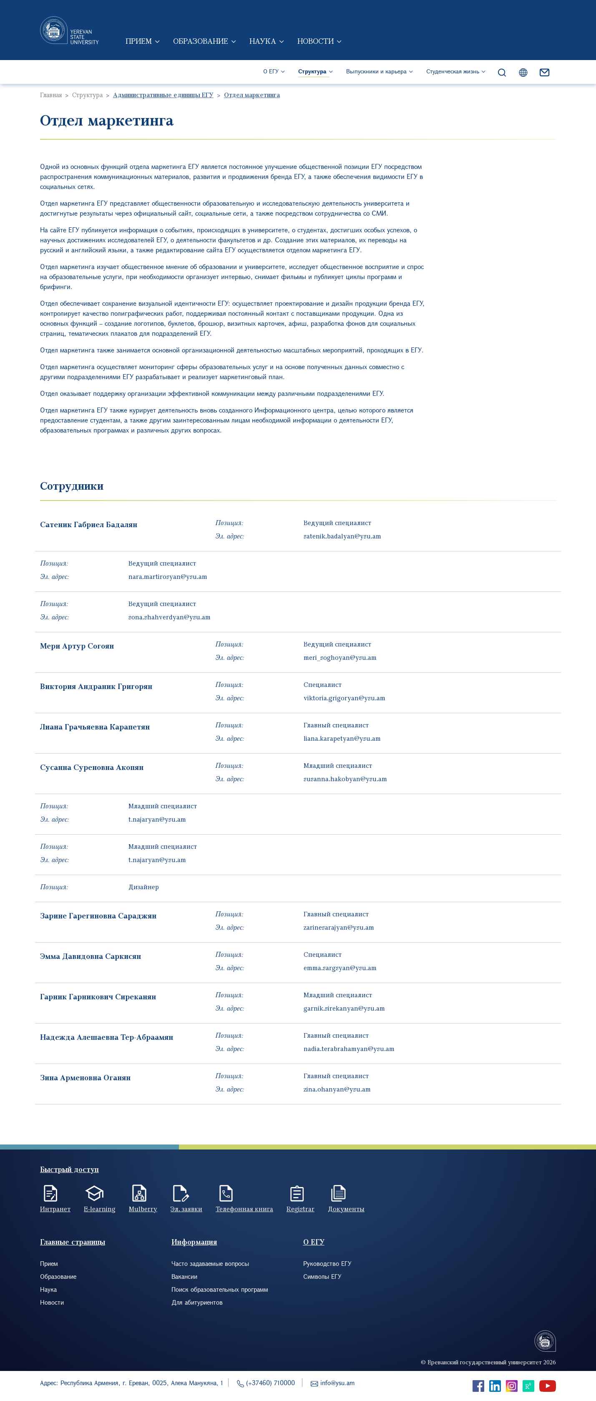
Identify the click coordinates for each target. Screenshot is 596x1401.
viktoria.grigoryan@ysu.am (344, 697)
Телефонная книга (244, 1208)
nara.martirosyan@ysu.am (167, 576)
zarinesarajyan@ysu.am (339, 927)
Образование (200, 41)
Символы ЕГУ (322, 1276)
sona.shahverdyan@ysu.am (169, 616)
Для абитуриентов (197, 1302)
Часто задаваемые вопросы (210, 1263)
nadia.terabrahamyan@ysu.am (349, 1048)
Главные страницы (72, 1242)
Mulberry (143, 1208)
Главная (51, 95)
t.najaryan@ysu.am (157, 819)
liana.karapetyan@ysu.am (342, 738)
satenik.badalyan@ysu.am (342, 536)
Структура (312, 71)
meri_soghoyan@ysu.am (340, 657)
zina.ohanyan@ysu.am (337, 1089)
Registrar (300, 1208)
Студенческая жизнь (452, 71)
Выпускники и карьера (376, 71)
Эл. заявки (186, 1208)
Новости (315, 41)
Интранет (55, 1208)
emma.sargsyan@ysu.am (340, 967)
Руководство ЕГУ (327, 1263)
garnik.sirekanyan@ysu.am (344, 1008)
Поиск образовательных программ (219, 1289)
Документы (346, 1208)
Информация (194, 1242)
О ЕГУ (271, 71)
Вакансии (184, 1276)
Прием (139, 41)
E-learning (100, 1208)
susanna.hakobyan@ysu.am (345, 778)
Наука (262, 41)
